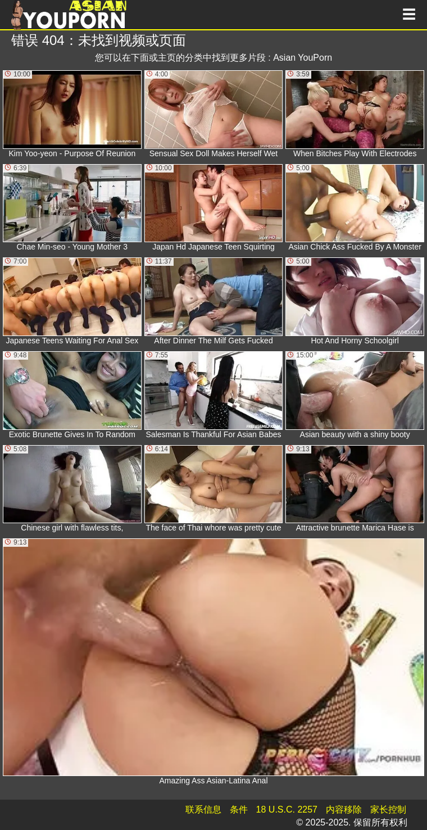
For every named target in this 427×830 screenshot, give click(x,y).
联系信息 (203, 809)
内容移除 (344, 809)
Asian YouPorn (302, 57)
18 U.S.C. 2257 (286, 809)
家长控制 (388, 809)
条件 (239, 809)
